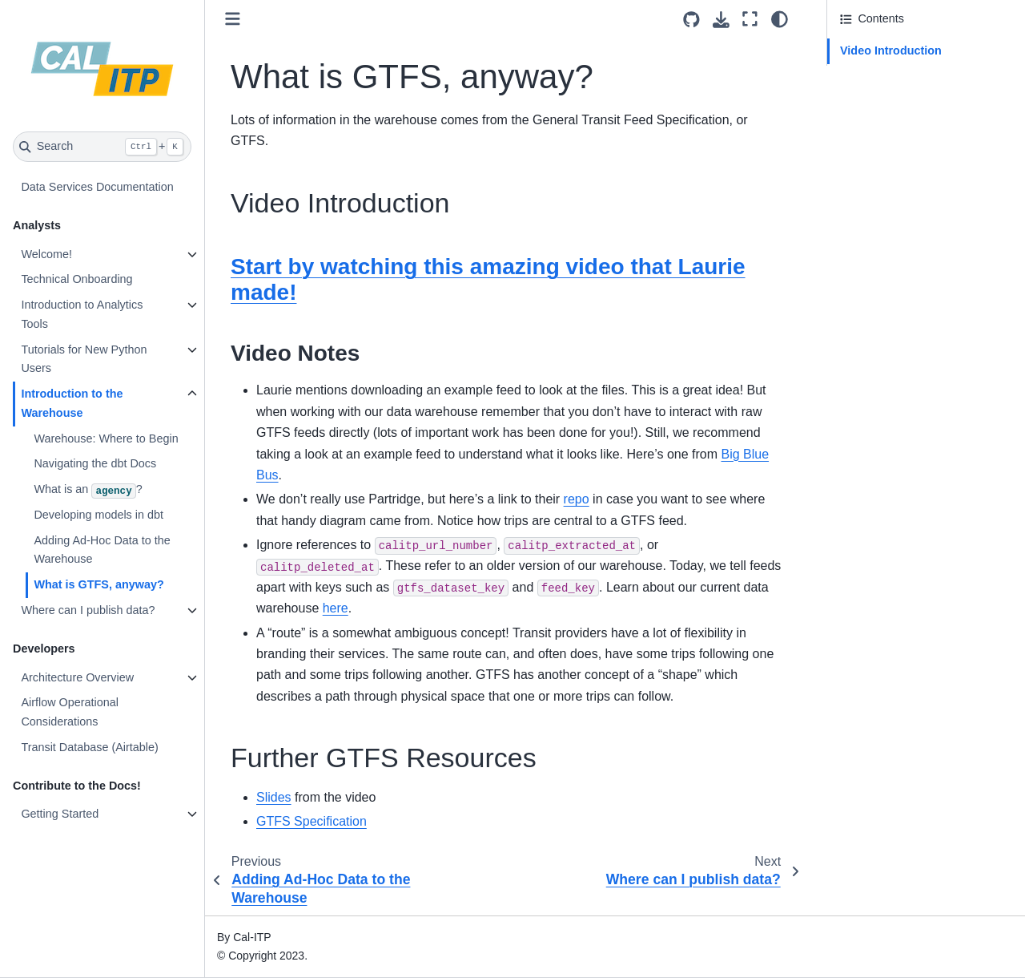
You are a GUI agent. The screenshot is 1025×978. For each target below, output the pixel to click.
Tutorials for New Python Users (84, 359)
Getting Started (59, 813)
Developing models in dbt (98, 514)
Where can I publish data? (88, 610)
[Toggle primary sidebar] (232, 18)
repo (576, 499)
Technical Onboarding (76, 279)
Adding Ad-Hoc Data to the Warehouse (102, 550)
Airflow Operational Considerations (70, 712)
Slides (273, 797)
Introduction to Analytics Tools (82, 314)
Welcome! (46, 254)
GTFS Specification (311, 821)
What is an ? (88, 491)
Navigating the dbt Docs (95, 463)
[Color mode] (779, 19)
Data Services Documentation (97, 186)
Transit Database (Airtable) (89, 747)
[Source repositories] (691, 19)
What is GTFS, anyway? (98, 584)
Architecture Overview (77, 677)
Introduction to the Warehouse (72, 403)
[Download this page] (721, 19)
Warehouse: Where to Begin (106, 438)
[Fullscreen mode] (750, 19)
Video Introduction (891, 50)
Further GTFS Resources (905, 76)
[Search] (102, 146)
